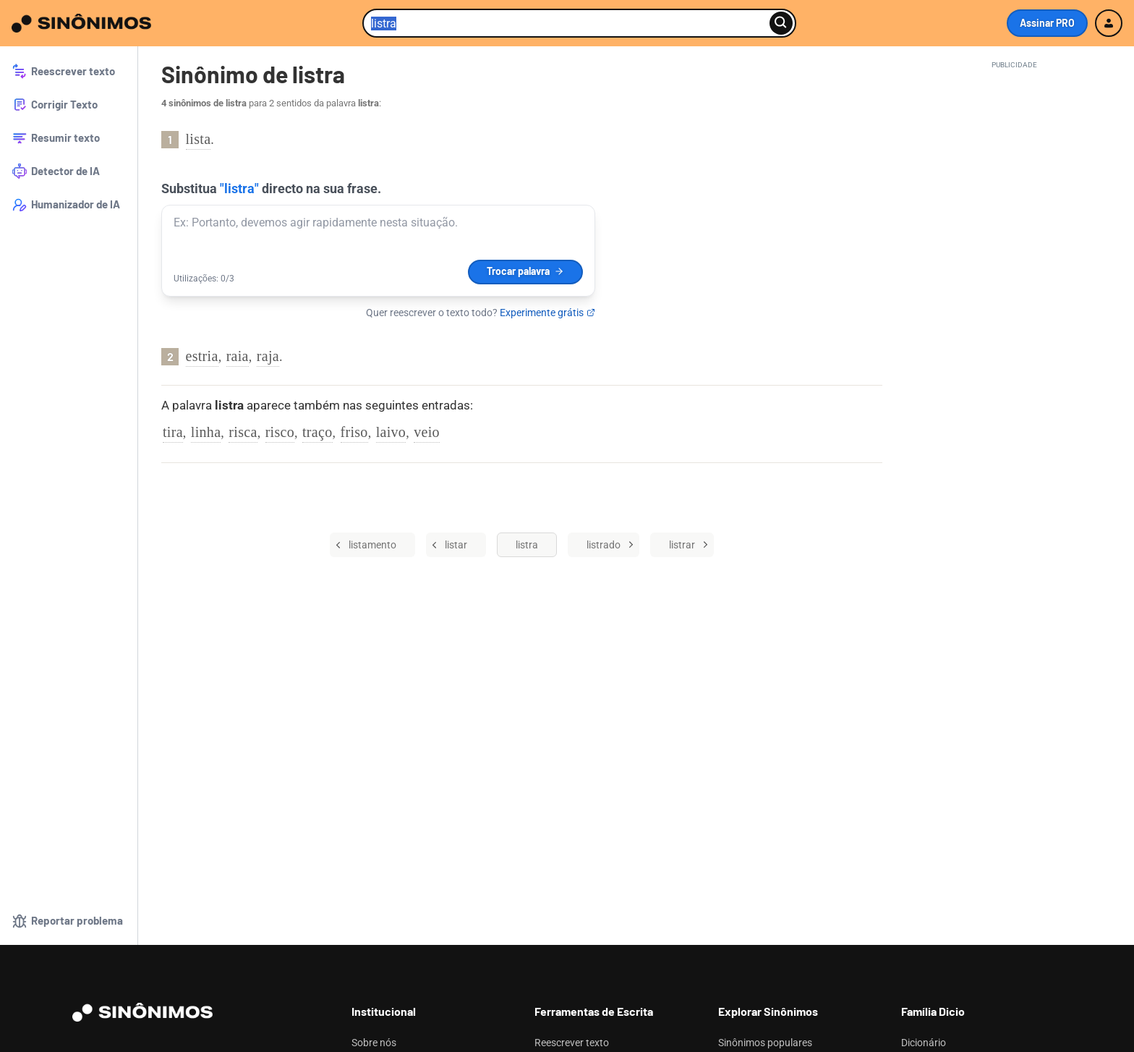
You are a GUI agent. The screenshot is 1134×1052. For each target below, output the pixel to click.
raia (237, 356)
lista (198, 139)
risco (279, 432)
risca (243, 432)
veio (427, 432)
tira (173, 432)
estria (202, 356)
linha (206, 432)
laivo (391, 432)
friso (354, 432)
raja (268, 356)
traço (317, 432)
